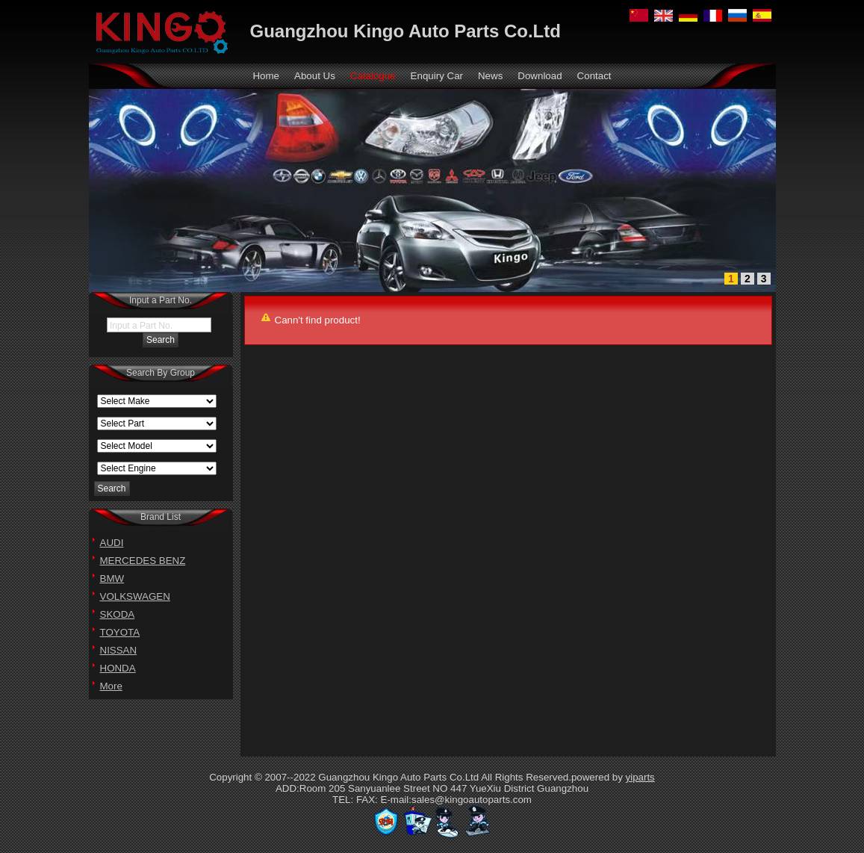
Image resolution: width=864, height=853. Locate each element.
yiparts (640, 777)
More (111, 686)
